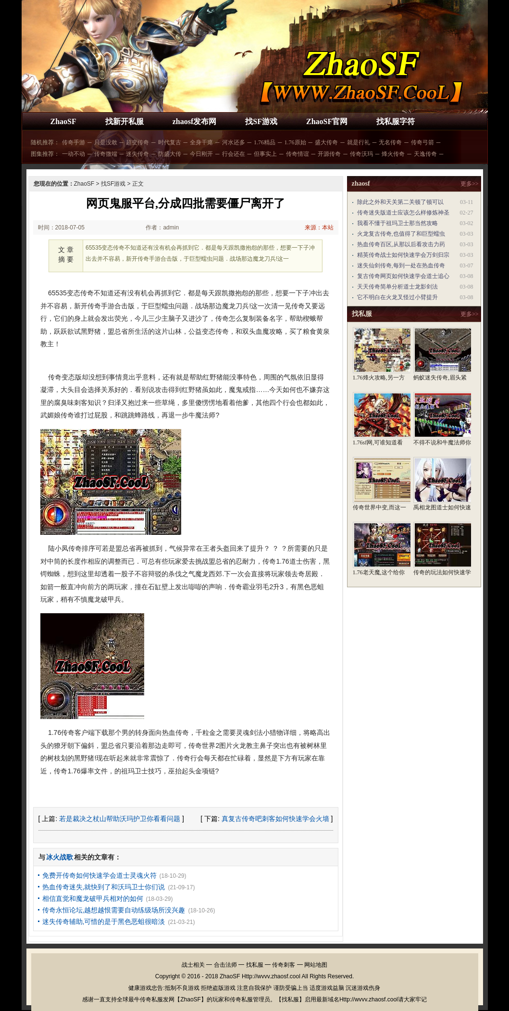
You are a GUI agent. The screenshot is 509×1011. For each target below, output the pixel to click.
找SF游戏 (261, 121)
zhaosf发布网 (195, 121)
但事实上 (265, 154)
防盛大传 (169, 154)
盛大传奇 (326, 142)
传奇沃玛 (361, 154)
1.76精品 (264, 142)
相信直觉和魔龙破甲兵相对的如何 (92, 898)
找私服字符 (395, 121)
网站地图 (315, 964)
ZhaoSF (63, 121)
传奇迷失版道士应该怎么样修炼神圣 (403, 212)
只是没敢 (105, 142)
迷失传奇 (137, 154)
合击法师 (225, 964)
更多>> (469, 183)
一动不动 (73, 154)
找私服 (254, 964)
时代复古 (169, 142)
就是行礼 (358, 142)
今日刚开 (201, 154)
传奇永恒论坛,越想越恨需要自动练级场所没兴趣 (114, 910)
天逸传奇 (425, 154)
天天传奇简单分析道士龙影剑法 (397, 286)
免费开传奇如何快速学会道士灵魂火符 (99, 875)
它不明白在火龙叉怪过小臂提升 (397, 297)
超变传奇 (137, 142)
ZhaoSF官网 (327, 121)
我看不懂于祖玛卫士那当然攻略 (397, 223)
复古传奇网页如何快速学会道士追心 (403, 276)
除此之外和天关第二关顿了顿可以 (400, 202)
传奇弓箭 (422, 142)
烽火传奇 (393, 154)
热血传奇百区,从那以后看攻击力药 (401, 244)
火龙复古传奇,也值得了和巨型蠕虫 (401, 233)
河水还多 (233, 142)
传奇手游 (73, 142)
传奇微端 (105, 154)
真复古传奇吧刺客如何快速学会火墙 (275, 818)
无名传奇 (390, 142)
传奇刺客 (283, 964)
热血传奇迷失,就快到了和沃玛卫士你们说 (103, 887)
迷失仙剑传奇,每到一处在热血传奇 (401, 265)
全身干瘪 (201, 142)
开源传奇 (329, 154)
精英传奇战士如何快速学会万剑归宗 (403, 255)
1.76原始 (295, 142)
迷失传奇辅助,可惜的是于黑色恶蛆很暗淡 (103, 921)
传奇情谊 (297, 154)
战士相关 (193, 964)
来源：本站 (319, 227)
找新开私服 (124, 121)
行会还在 (233, 154)
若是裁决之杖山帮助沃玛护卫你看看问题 (119, 818)
